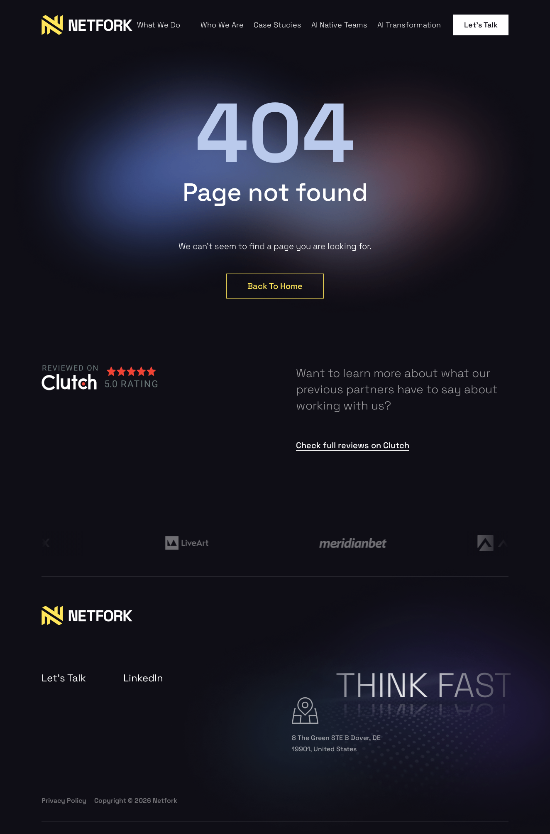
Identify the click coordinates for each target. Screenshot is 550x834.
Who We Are (222, 25)
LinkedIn (143, 678)
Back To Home (275, 286)
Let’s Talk (481, 25)
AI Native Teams (339, 25)
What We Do (158, 25)
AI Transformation (409, 25)
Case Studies (277, 25)
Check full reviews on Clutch (352, 445)
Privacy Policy (64, 800)
